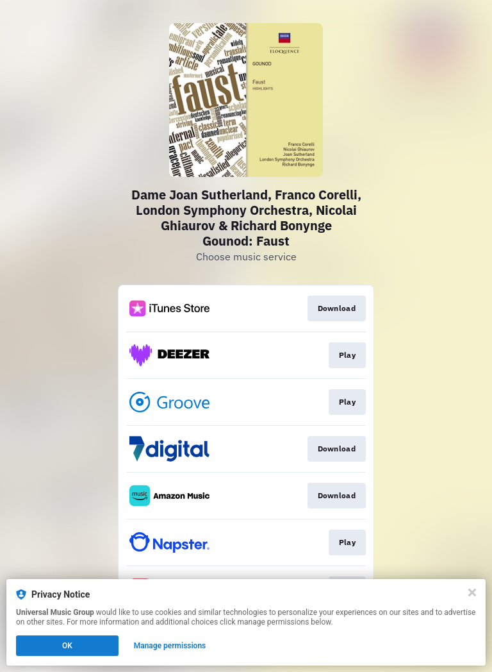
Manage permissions (170, 645)
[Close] (472, 592)
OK (67, 645)
